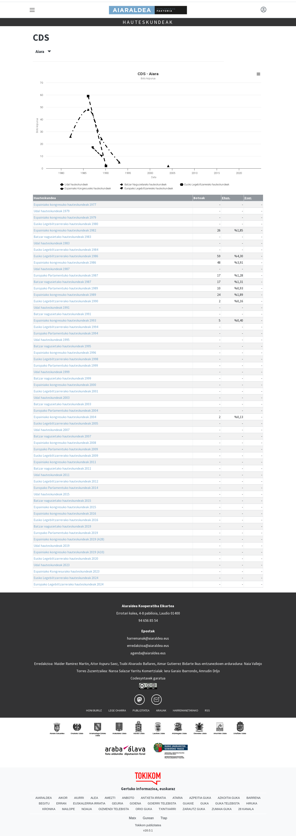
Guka (205, 803)
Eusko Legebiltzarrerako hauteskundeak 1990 (66, 301)
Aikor (62, 797)
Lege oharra (117, 710)
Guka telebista (227, 803)
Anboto (128, 797)
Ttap (163, 818)
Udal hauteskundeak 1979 (52, 211)
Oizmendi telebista (114, 809)
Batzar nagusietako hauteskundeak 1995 (62, 346)
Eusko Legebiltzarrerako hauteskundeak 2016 (66, 520)
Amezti (110, 797)
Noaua (87, 809)
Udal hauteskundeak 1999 (52, 372)
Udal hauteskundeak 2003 (52, 397)
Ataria (177, 797)
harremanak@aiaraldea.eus (148, 638)
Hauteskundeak (148, 22)
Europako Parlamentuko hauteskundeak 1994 (66, 333)
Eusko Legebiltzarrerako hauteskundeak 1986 (66, 256)
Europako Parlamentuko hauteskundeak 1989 (66, 288)
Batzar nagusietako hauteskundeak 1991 (62, 314)
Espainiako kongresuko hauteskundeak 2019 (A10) (69, 552)
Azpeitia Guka (200, 797)
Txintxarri (167, 809)
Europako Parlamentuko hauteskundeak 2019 (66, 533)
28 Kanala (246, 809)
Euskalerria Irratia (89, 803)
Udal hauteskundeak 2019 (52, 545)
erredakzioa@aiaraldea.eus (148, 645)
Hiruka (251, 803)
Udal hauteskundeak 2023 (52, 565)
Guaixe (188, 803)
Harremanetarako (185, 710)
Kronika (48, 809)
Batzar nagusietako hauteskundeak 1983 (62, 237)
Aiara (43, 51)
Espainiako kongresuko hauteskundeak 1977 (65, 204)
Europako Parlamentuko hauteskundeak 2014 (66, 488)
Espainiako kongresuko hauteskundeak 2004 (65, 417)
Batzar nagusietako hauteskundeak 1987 (62, 282)
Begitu (44, 803)
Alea (94, 797)
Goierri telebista (162, 803)
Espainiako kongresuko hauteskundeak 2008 (65, 443)
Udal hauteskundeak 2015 (52, 494)
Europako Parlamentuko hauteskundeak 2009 (66, 449)
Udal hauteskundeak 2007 (52, 430)
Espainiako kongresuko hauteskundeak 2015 (65, 507)
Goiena (135, 803)
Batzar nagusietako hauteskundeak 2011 (62, 468)
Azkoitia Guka (229, 797)
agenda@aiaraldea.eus (148, 653)
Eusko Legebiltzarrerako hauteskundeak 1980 (66, 224)
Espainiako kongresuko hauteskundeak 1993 (65, 320)
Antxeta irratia (153, 797)
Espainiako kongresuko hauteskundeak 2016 (65, 513)
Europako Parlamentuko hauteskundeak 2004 (66, 410)
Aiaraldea (43, 797)
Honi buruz (94, 710)
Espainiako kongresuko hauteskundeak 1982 (65, 230)
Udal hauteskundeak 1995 (52, 340)
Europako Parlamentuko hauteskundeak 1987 (66, 275)
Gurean (148, 818)
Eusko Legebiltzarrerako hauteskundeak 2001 (66, 391)
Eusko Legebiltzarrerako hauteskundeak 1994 (66, 327)
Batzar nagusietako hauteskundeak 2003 (62, 404)
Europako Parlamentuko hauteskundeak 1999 (66, 365)
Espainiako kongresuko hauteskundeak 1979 (65, 217)
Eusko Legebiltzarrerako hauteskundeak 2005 (66, 423)
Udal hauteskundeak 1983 (52, 243)
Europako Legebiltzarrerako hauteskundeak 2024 (68, 584)
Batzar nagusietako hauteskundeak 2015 (62, 500)
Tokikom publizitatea (148, 825)
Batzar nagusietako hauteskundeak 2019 (62, 526)
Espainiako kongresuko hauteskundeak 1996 (65, 352)
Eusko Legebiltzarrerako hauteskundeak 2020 (66, 558)
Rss (207, 710)
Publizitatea (141, 710)
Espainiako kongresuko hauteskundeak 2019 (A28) (69, 539)
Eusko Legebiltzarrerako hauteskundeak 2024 (66, 578)
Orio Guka (144, 809)
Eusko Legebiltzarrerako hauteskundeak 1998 (66, 359)
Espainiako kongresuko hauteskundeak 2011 (65, 462)
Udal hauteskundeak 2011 (52, 475)
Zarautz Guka (194, 809)
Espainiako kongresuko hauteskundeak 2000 (65, 385)
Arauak (161, 710)
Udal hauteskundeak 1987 (52, 269)
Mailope (68, 809)
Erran (61, 803)
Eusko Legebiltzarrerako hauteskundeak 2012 (66, 481)
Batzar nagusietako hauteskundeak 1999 (62, 378)
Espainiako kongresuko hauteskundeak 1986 (65, 262)
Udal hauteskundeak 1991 (52, 307)
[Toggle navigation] (32, 9)
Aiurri (79, 797)
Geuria (117, 803)
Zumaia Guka (222, 809)
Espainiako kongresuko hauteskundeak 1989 (65, 295)
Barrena (253, 797)
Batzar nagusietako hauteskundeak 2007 (62, 436)
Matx (132, 818)
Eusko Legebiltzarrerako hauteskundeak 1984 (66, 249)
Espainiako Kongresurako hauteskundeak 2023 (66, 571)
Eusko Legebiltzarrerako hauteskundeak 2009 (66, 455)
